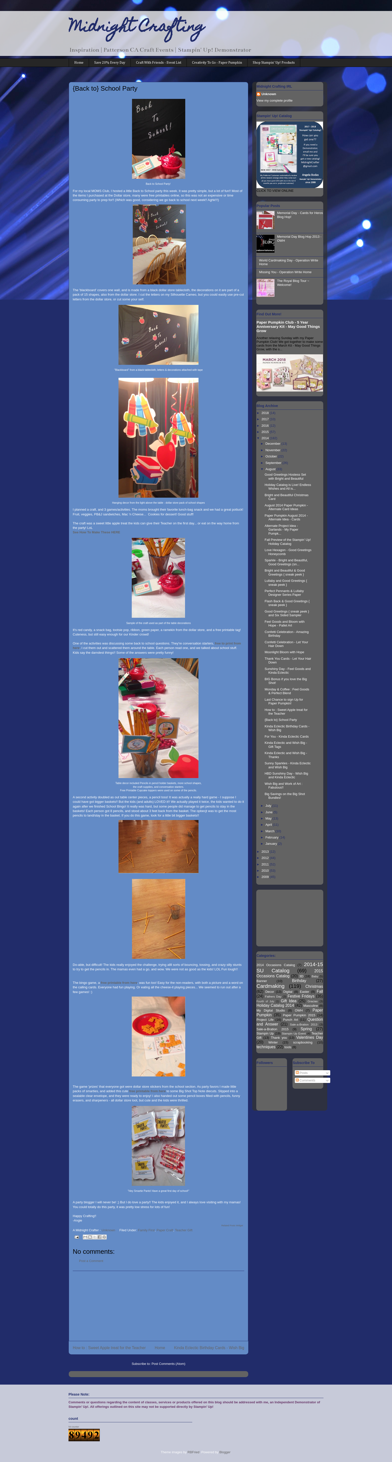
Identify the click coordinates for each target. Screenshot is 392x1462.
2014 (266, 438)
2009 (266, 877)
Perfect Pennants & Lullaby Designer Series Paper (284, 593)
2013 (266, 851)
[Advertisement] (158, 1306)
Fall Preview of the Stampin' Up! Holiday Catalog (287, 542)
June (270, 812)
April (269, 825)
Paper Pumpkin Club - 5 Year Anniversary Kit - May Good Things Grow (288, 326)
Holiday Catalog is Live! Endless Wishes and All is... (287, 487)
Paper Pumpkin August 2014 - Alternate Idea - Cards (286, 517)
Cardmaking (270, 986)
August (271, 469)
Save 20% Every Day (109, 62)
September (274, 463)
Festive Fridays (301, 996)
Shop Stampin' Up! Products (274, 62)
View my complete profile (274, 100)
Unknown (269, 94)
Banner (261, 981)
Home (79, 62)
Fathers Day (273, 996)
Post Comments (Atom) (168, 1364)
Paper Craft (164, 1230)
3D (301, 976)
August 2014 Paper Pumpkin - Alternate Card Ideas (286, 507)
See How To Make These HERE (96, 532)
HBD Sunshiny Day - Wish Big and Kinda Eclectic (286, 775)
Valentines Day (309, 1037)
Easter (304, 992)
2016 (266, 425)
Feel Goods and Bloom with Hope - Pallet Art (284, 623)
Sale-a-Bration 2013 (303, 1024)
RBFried (194, 1452)
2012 (266, 858)
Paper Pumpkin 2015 (299, 1015)
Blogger (224, 1452)
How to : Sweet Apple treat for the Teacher (109, 1348)
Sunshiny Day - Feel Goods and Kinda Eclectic (287, 671)
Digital (287, 992)
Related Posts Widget (232, 1225)
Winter (273, 1042)
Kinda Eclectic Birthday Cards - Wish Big (209, 1348)
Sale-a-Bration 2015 (272, 1029)
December (274, 443)
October (272, 456)
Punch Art (290, 1020)
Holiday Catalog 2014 (275, 1005)
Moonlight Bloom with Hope (284, 652)
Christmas (314, 986)
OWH (299, 1010)
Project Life (265, 1020)
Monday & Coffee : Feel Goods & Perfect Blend (286, 691)
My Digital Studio (270, 1010)
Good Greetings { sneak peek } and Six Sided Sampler (286, 613)
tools (287, 1047)
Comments (305, 1080)
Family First (146, 1230)
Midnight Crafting (136, 28)
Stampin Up (265, 1033)
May (269, 818)
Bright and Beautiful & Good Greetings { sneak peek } (284, 572)
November (274, 450)
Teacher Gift (183, 1230)
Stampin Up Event (294, 1033)
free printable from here (119, 983)
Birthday (299, 981)
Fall (320, 991)
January (272, 843)
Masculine (310, 1006)
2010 (266, 870)
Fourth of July (265, 1001)
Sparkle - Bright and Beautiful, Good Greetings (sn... (286, 562)
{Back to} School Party (280, 720)
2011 (266, 864)
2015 (266, 432)
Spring (306, 1029)
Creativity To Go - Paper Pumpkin (217, 62)
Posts (302, 1073)
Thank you (279, 1038)
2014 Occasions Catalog (275, 965)
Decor (269, 992)
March (271, 831)
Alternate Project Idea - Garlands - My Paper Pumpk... (281, 529)
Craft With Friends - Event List (158, 62)
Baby (315, 976)
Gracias (313, 1001)
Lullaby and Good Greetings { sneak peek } (285, 583)
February (273, 837)
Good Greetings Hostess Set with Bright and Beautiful (285, 476)
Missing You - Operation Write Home (285, 272)
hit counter (73, 1427)
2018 (266, 413)
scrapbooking (302, 1042)
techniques (265, 1047)
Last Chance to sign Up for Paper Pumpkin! (283, 701)
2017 (266, 419)
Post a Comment (91, 1261)
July (269, 806)
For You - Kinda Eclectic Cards (286, 736)
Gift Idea (288, 1001)
